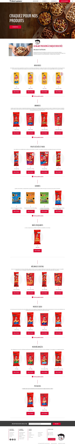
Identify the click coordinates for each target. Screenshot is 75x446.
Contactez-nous (51, 433)
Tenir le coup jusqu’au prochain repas (22, 433)
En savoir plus (15, 27)
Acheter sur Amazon (64, 1)
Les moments (44, 1)
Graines (30, 436)
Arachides (30, 432)
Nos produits (54, 1)
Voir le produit (16, 92)
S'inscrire (56, 424)
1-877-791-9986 (51, 432)
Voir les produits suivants (38, 96)
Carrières (11, 436)
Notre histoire (35, 1)
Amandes (30, 433)
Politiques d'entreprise (54, 443)
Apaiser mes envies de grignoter (22, 436)
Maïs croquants (31, 437)
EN (72, 1)
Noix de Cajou (40, 433)
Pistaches (39, 436)
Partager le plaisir (21, 438)
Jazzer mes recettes (21, 437)
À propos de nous (12, 432)
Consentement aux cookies (61, 443)
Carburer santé (21, 434)
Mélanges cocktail (40, 432)
